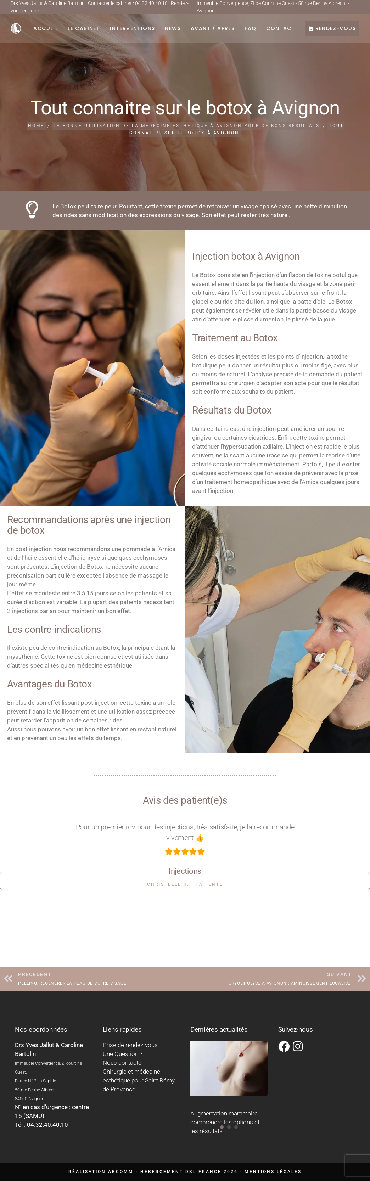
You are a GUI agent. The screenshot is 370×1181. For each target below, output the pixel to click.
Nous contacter (123, 1062)
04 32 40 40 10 (151, 3)
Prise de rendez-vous (130, 1044)
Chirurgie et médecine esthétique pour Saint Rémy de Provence (139, 1080)
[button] (222, 1127)
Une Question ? (122, 1053)
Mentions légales (273, 1171)
